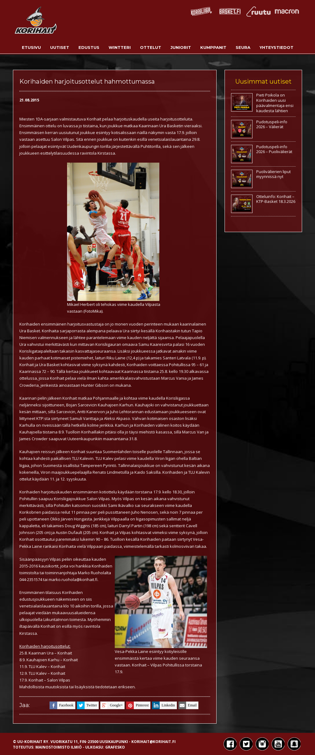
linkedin (163, 705)
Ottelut (150, 47)
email (187, 705)
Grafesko (115, 747)
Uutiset (59, 47)
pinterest (137, 705)
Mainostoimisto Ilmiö (58, 747)
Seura (243, 47)
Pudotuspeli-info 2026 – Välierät (271, 124)
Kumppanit (213, 47)
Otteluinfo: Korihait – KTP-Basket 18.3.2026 (275, 199)
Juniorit (180, 47)
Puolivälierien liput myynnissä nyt (273, 174)
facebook (62, 705)
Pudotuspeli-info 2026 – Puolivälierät (274, 149)
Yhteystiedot (276, 47)
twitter (87, 705)
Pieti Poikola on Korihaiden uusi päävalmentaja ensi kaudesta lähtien (274, 102)
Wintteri (120, 47)
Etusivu (31, 47)
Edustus (88, 47)
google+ (111, 705)
